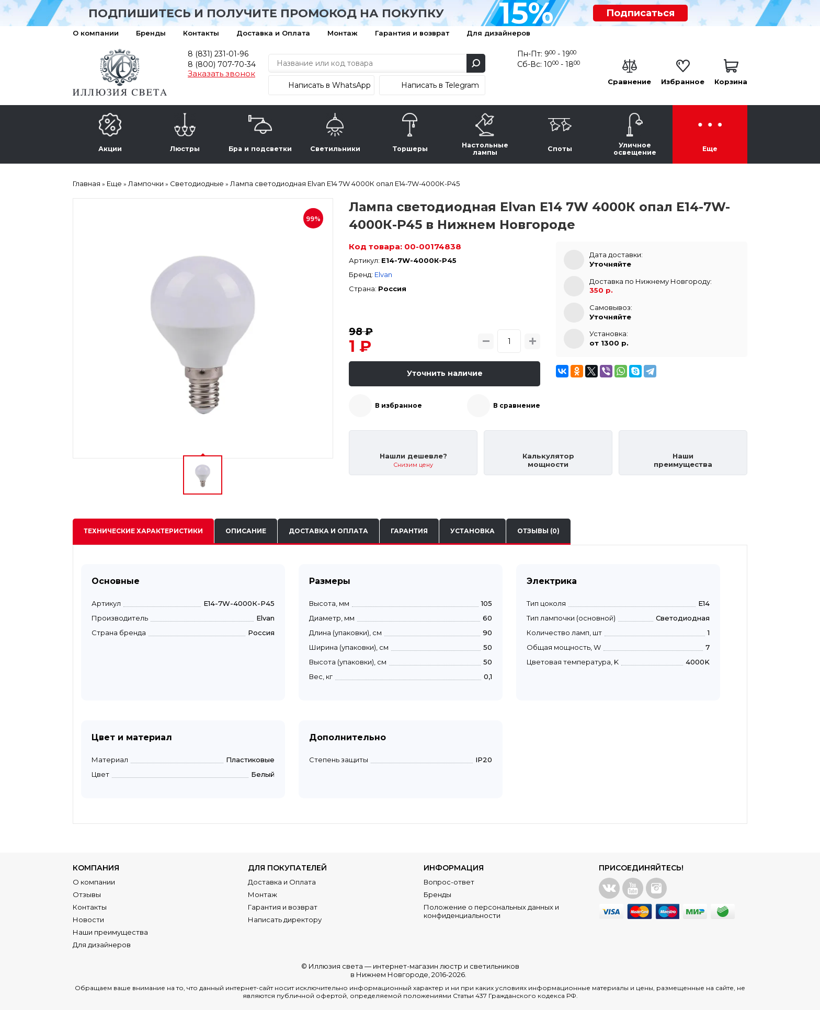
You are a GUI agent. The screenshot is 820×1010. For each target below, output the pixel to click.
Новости (88, 919)
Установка (472, 531)
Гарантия (409, 531)
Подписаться (640, 13)
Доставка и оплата (328, 531)
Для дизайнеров (498, 33)
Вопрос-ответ (449, 882)
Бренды (151, 33)
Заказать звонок (221, 74)
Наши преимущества (110, 932)
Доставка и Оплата (273, 33)
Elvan (383, 274)
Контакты (201, 33)
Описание (245, 531)
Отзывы (87, 894)
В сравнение (516, 405)
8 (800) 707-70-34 (222, 64)
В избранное (398, 405)
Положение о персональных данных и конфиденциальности (491, 911)
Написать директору (285, 919)
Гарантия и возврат (412, 33)
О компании (96, 33)
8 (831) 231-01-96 (218, 54)
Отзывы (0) (538, 531)
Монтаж (342, 33)
